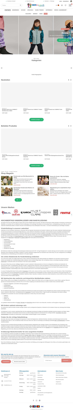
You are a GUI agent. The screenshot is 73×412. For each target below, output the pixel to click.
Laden (60, 1)
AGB (38, 373)
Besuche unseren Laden (19, 361)
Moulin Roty (29, 302)
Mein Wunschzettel (60, 379)
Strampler (48, 327)
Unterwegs (49, 10)
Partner (39, 388)
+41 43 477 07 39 (7, 381)
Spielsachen (28, 292)
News (40, 13)
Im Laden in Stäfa (24, 237)
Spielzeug (30, 10)
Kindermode (15, 10)
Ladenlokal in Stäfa (41, 386)
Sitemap (39, 390)
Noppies (26, 335)
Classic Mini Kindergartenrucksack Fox (54, 155)
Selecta (18, 302)
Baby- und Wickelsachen (60, 320)
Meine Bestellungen (60, 375)
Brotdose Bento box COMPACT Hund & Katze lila (32, 156)
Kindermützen (16, 274)
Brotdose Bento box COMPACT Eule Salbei (53, 110)
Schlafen (28, 13)
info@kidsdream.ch (8, 385)
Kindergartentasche (47, 234)
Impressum (40, 381)
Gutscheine (40, 377)
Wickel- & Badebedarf (60, 10)
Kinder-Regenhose (19, 236)
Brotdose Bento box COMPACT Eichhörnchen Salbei (9, 110)
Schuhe (23, 10)
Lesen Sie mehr (17, 184)
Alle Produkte (58, 383)
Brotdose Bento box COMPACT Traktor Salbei (32, 110)
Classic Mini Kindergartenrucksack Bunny (10, 156)
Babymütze (11, 237)
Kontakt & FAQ (41, 383)
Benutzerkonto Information (61, 373)
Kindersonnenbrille (39, 236)
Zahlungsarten (40, 394)
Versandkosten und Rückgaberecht (45, 392)
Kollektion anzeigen (36, 119)
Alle (18, 200)
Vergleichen (58, 381)
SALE (45, 13)
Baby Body (17, 237)
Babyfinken (56, 327)
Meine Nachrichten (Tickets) (61, 377)
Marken (35, 13)
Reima (30, 335)
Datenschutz (40, 375)
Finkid (33, 335)
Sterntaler (23, 302)
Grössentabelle (41, 379)
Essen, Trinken (39, 10)
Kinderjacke (25, 271)
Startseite (8, 10)
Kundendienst (66, 1)
